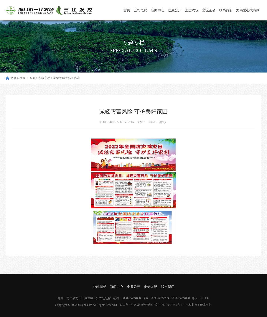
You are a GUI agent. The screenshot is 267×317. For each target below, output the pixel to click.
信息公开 (174, 10)
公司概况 (140, 10)
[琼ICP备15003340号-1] (168, 304)
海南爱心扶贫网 (248, 10)
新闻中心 (157, 10)
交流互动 (208, 10)
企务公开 (133, 287)
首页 (126, 10)
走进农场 (191, 10)
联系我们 (226, 10)
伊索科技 (206, 304)
